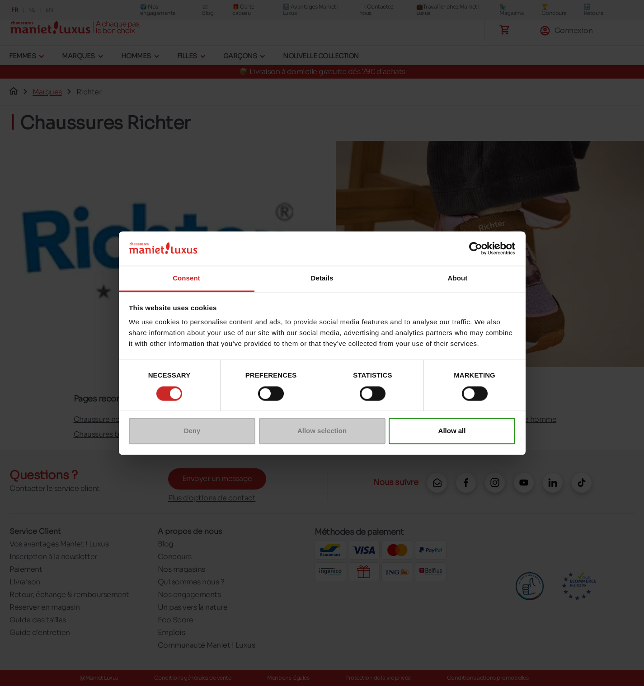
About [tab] (458, 278)
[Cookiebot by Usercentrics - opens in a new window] (475, 248)
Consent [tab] (186, 278)
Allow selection (322, 431)
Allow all (452, 431)
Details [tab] (322, 278)
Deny (192, 431)
